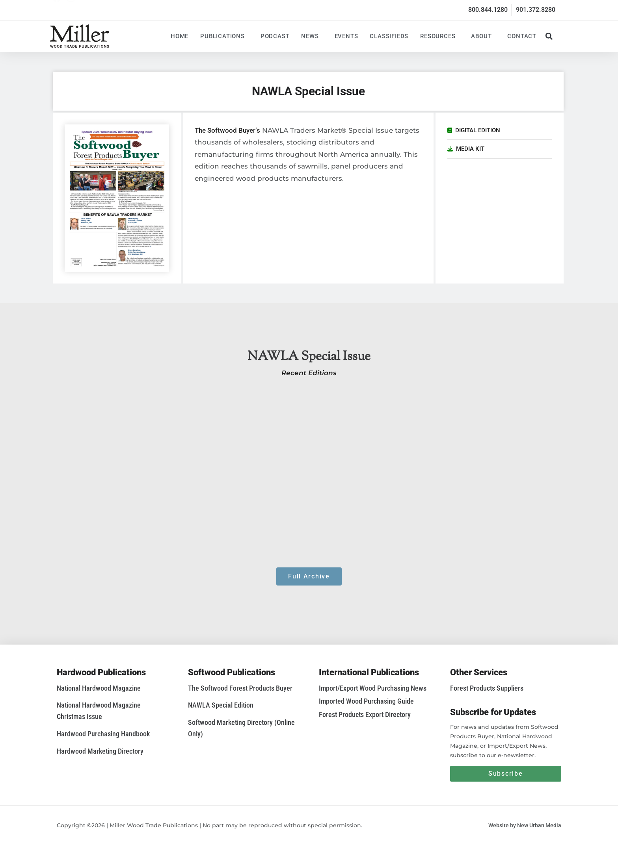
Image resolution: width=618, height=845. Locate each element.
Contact (521, 36)
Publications (224, 36)
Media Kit (470, 148)
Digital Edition (477, 130)
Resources (439, 36)
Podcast (275, 36)
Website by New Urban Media (524, 825)
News (311, 36)
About (483, 36)
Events (346, 36)
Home (179, 36)
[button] (548, 36)
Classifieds (389, 36)
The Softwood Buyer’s (227, 130)
